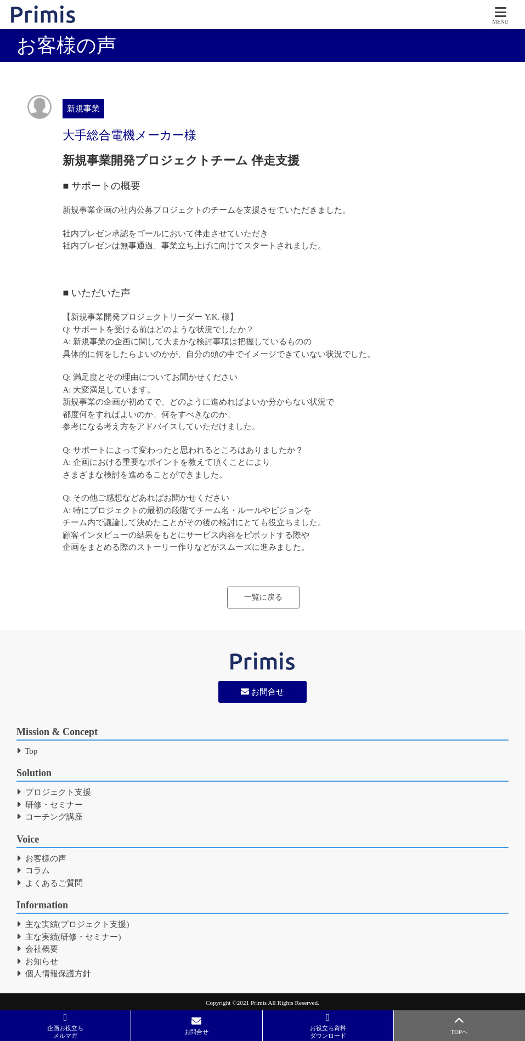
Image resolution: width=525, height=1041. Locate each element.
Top (26, 751)
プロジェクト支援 (53, 792)
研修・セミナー (49, 804)
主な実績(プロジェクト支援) (72, 924)
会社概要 (37, 949)
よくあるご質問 (49, 883)
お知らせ (37, 961)
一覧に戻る (263, 597)
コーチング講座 (49, 816)
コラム (33, 870)
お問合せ (262, 691)
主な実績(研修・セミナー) (68, 936)
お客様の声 (41, 858)
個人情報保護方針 (53, 973)
